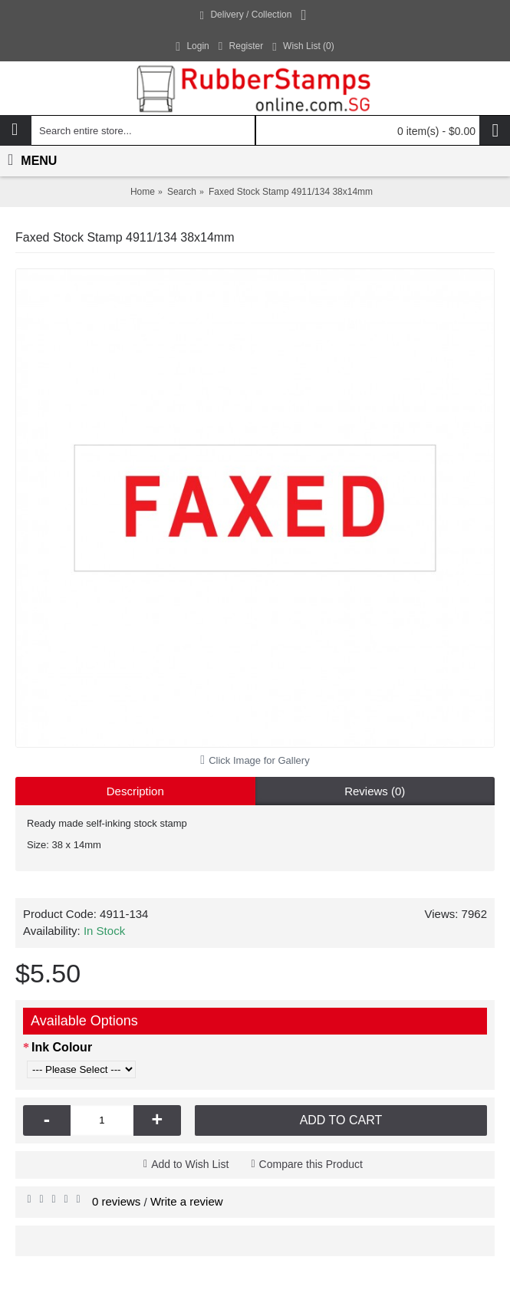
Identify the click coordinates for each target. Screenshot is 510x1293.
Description (135, 791)
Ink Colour (61, 1047)
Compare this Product (311, 1164)
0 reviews (116, 1201)
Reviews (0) (374, 791)
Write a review (186, 1201)
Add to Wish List (190, 1164)
